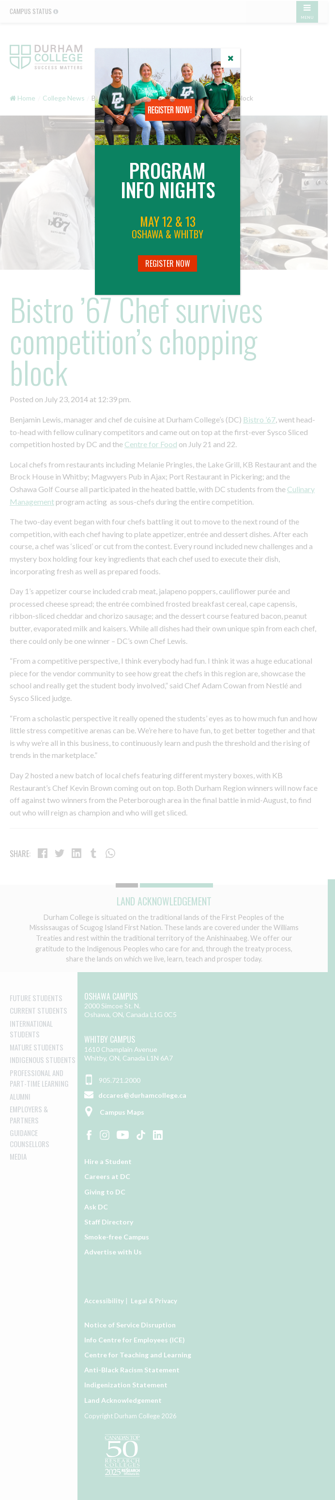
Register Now (167, 263)
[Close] (230, 58)
